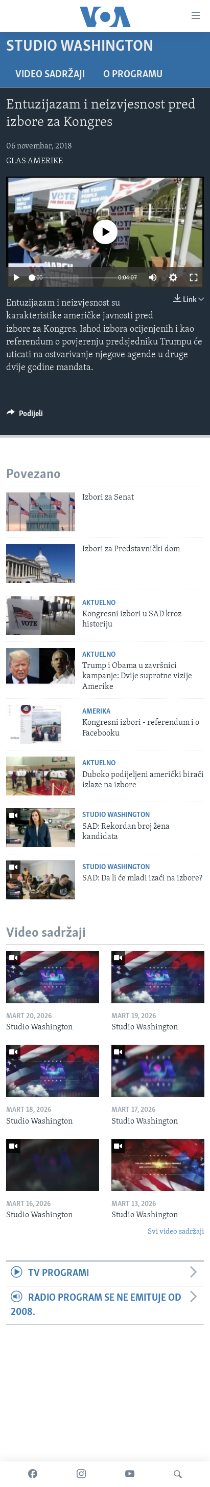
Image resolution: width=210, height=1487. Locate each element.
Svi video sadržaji (176, 1232)
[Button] (25, 416)
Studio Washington (116, 815)
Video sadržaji (50, 75)
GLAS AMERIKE (34, 161)
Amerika (96, 712)
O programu (132, 75)
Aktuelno (98, 603)
